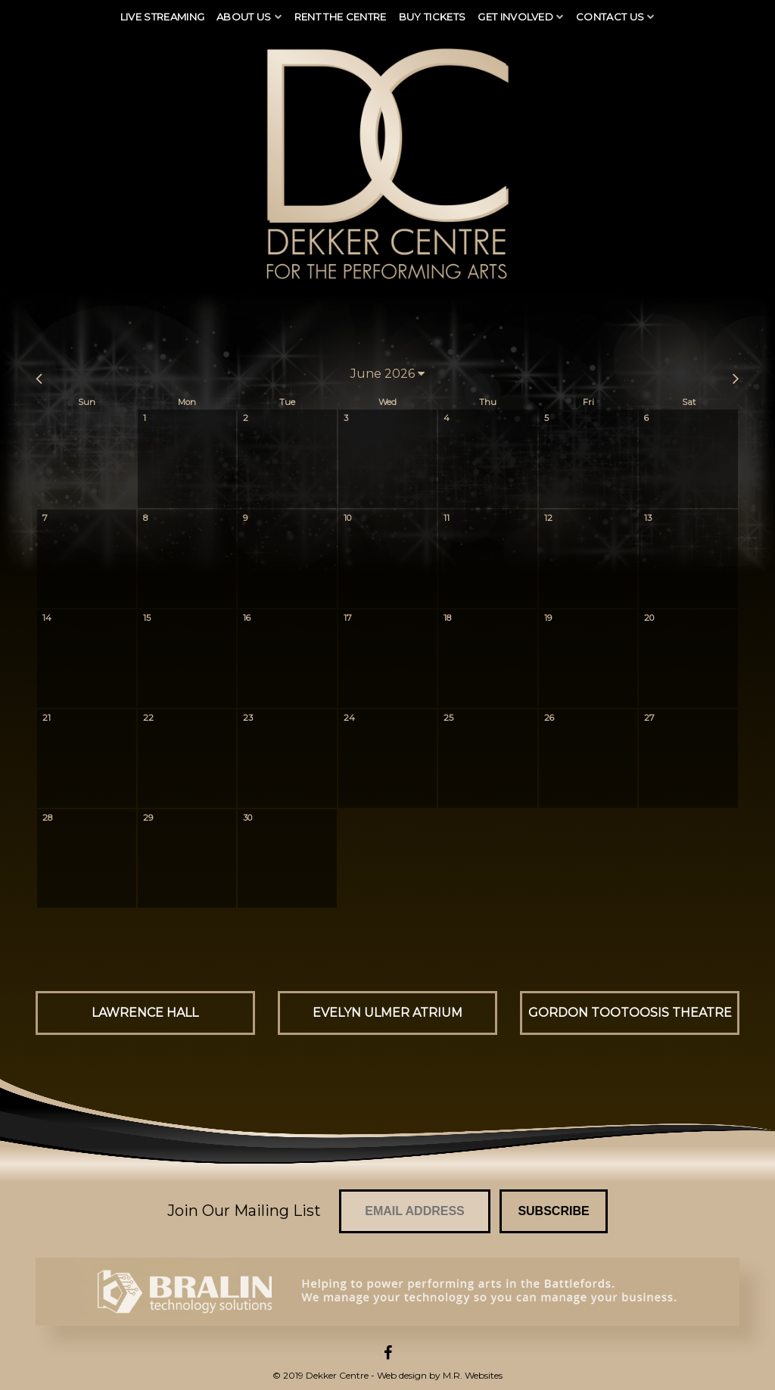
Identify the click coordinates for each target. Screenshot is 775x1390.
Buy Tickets (432, 17)
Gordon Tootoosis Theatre (630, 1012)
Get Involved (515, 17)
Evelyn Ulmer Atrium (387, 1012)
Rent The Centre (340, 17)
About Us (244, 17)
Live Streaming (162, 17)
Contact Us (610, 17)
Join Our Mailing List (244, 1210)
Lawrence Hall (145, 1012)
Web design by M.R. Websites (440, 1375)
